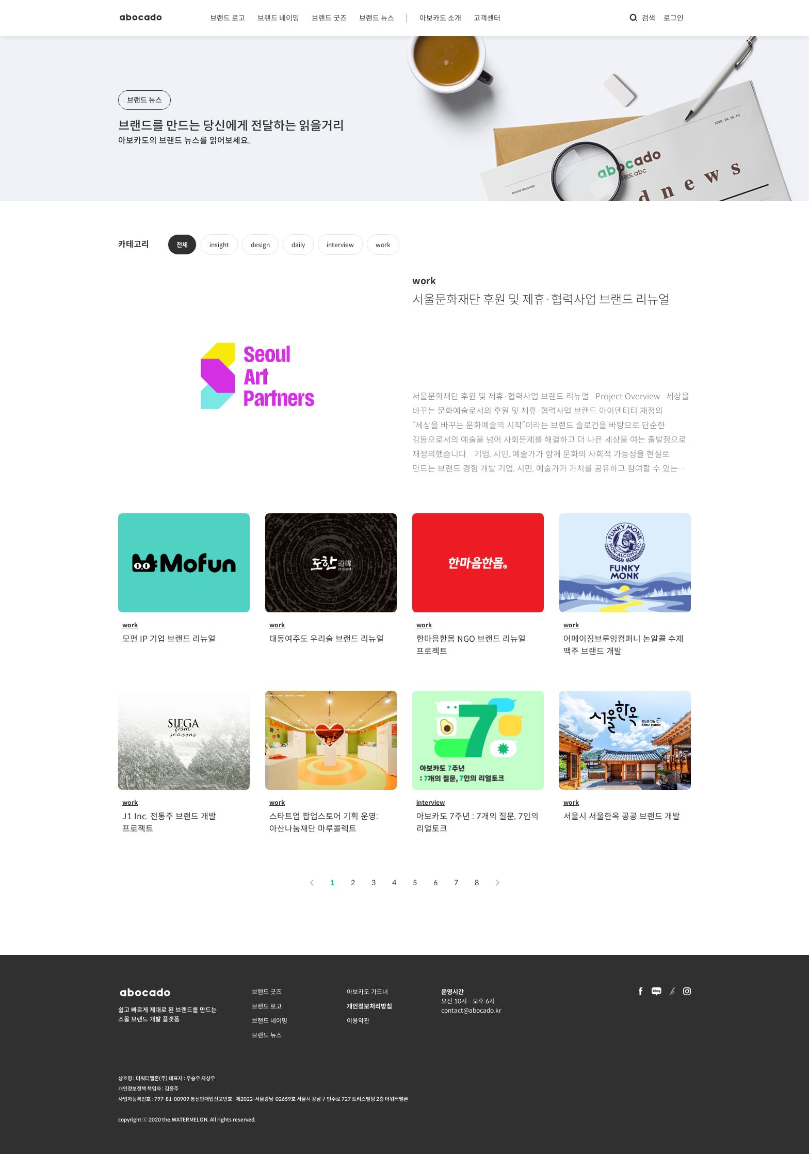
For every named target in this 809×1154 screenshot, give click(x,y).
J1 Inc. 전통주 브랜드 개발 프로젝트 (169, 822)
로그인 (674, 18)
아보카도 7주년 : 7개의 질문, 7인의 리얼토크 (477, 822)
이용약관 (358, 1021)
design (260, 245)
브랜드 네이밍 (278, 18)
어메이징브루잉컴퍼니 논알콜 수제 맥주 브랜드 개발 (623, 645)
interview (340, 245)
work (383, 245)
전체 (182, 245)
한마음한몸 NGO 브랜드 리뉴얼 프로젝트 (471, 645)
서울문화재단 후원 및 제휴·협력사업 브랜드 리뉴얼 (541, 299)
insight (219, 245)
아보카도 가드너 (367, 992)
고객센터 (487, 18)
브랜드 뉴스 (376, 18)
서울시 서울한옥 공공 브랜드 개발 (621, 816)
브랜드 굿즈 (329, 18)
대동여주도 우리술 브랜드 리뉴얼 (326, 638)
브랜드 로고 (227, 18)
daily (298, 245)
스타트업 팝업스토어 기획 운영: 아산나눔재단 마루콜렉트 (323, 822)
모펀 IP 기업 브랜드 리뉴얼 (169, 638)
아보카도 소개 (440, 18)
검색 (642, 18)
